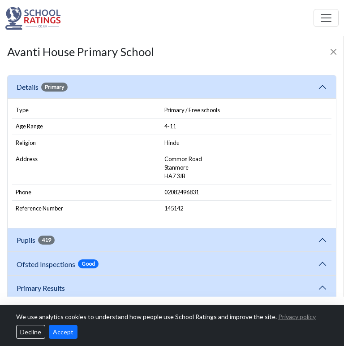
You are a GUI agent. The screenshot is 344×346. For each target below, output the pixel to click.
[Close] (333, 51)
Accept (63, 332)
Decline (30, 332)
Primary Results (41, 288)
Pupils (36, 240)
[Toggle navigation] (326, 18)
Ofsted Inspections (58, 263)
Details (42, 87)
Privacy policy (297, 316)
